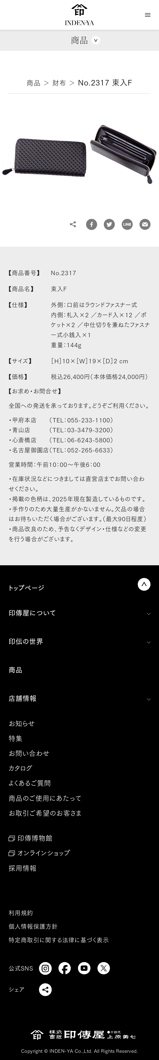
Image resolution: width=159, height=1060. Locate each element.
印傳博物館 (35, 838)
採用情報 (23, 868)
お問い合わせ (29, 753)
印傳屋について (32, 613)
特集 (16, 738)
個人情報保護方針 (33, 926)
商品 (16, 669)
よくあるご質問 (30, 783)
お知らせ (22, 723)
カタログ (21, 768)
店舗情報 (23, 698)
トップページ (26, 588)
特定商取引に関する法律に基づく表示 (59, 940)
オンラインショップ (43, 853)
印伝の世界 (26, 641)
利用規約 (21, 913)
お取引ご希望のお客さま (45, 813)
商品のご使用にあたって (45, 798)
